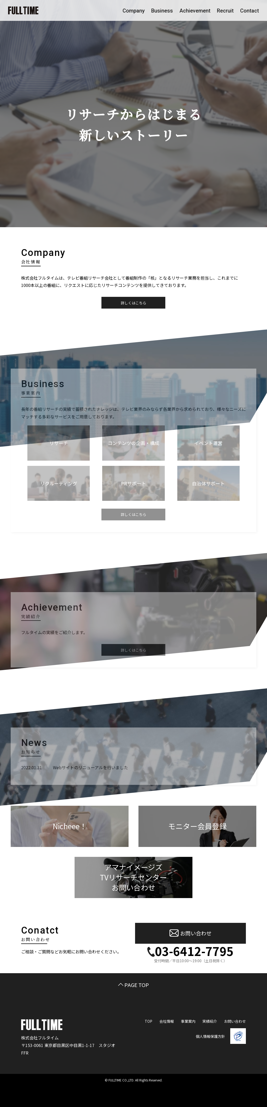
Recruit (225, 11)
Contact (249, 11)
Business (162, 11)
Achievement (194, 11)
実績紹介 (209, 1021)
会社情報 (166, 1021)
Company (134, 11)
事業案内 (188, 1021)
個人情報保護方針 (210, 1036)
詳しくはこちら (133, 302)
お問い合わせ (190, 933)
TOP (148, 1021)
